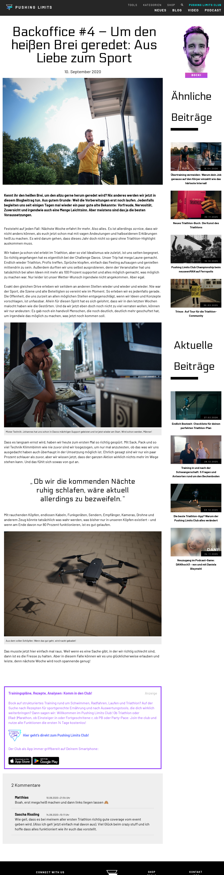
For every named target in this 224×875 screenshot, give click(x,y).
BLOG (177, 10)
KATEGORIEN (152, 4)
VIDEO (193, 10)
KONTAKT (195, 871)
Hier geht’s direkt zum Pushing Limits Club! (48, 735)
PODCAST (213, 10)
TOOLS (132, 4)
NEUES (160, 10)
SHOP (171, 4)
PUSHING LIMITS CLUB (205, 4)
